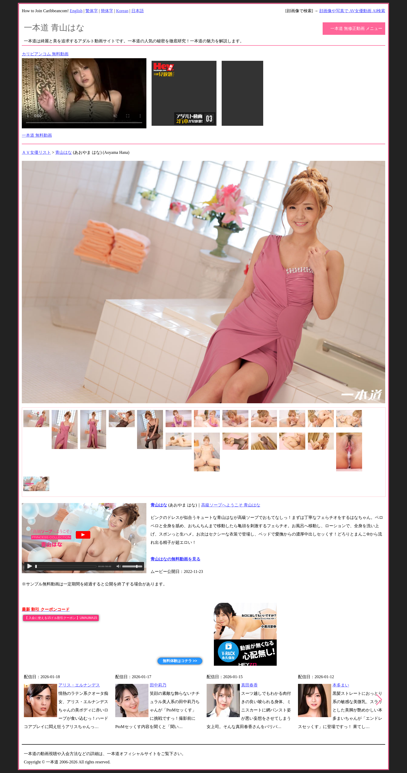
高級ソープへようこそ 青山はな (230, 505)
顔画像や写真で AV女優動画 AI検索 (352, 11)
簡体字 (107, 11)
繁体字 (91, 11)
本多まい (341, 685)
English (76, 11)
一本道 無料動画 (37, 135)
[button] (379, 699)
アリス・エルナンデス (79, 685)
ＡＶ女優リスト (36, 152)
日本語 (137, 11)
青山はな (63, 152)
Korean (122, 11)
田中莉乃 (158, 685)
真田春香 (249, 685)
